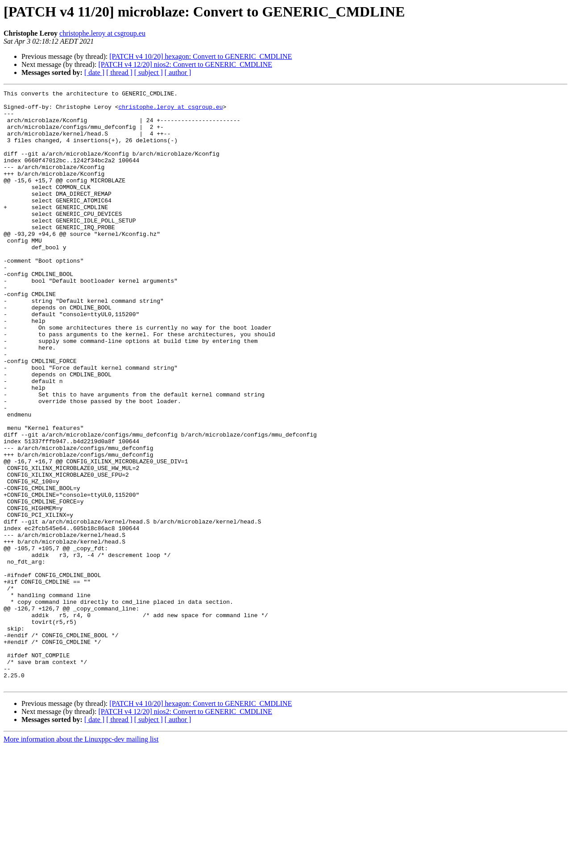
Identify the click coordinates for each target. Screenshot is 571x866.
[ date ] (94, 72)
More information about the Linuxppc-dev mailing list (81, 858)
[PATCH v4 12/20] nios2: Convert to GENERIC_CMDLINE (185, 64)
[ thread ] (119, 72)
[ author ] (178, 72)
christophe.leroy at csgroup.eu (102, 33)
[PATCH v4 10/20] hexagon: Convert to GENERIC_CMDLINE (200, 56)
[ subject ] (148, 72)
